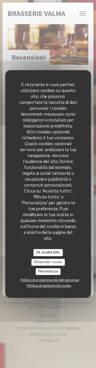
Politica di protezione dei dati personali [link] (49, 280)
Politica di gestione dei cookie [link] (49, 285)
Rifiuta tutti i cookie (48, 262)
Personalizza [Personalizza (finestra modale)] (48, 271)
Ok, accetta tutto (48, 252)
